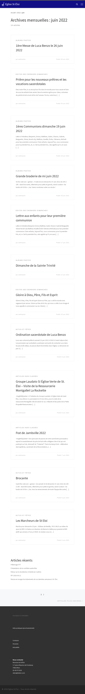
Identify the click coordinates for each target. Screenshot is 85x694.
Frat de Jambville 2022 (31, 433)
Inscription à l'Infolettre (20, 615)
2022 (18, 13)
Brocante (22, 478)
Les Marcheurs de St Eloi (31, 521)
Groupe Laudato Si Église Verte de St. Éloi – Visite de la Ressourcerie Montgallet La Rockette (40, 386)
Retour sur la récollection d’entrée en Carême (26, 572)
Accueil (13, 13)
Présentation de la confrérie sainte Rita (24, 568)
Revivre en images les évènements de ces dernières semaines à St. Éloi (34, 579)
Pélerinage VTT (16, 565)
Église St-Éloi (13, 689)
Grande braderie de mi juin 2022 (37, 176)
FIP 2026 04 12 (16, 575)
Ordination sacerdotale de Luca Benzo (41, 335)
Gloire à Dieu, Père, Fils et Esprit (37, 295)
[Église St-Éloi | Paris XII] (3, 4)
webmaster (22, 59)
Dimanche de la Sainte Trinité (35, 266)
